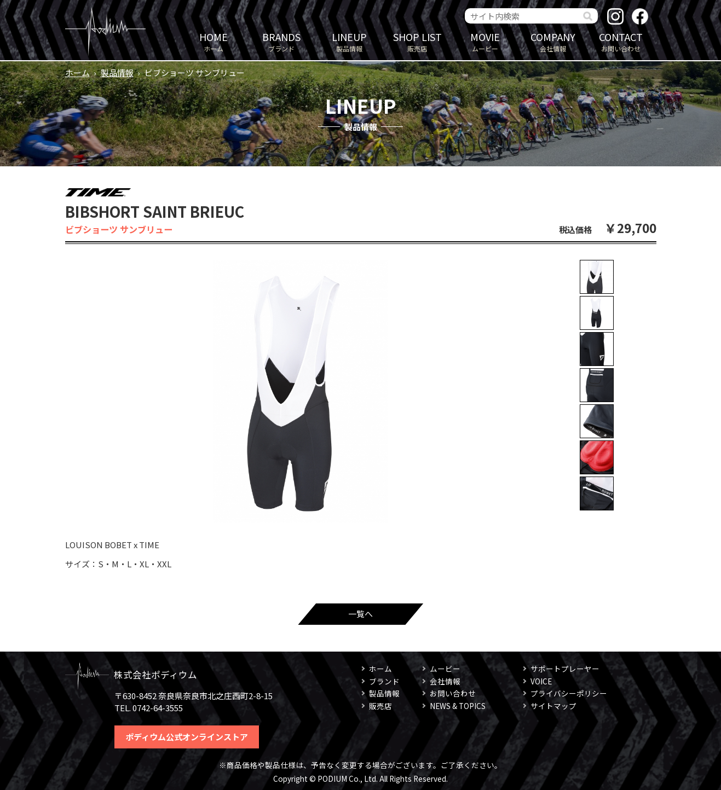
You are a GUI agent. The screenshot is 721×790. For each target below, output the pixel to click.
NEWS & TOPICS (458, 705)
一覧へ (360, 613)
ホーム (213, 41)
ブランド (281, 41)
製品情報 (349, 41)
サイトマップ (553, 705)
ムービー (485, 41)
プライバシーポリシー (568, 693)
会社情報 (553, 41)
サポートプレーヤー (564, 668)
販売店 (417, 41)
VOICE (541, 681)
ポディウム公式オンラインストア (186, 736)
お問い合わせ (621, 41)
